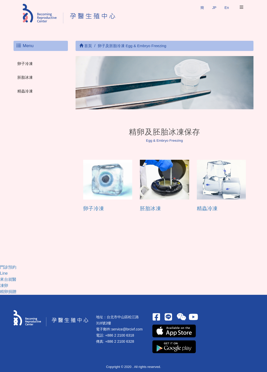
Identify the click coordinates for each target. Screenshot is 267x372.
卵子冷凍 (25, 63)
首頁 (85, 46)
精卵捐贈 (8, 291)
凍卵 (4, 285)
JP (214, 8)
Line (4, 273)
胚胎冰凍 (25, 77)
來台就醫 (8, 279)
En (227, 8)
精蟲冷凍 (25, 91)
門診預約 (8, 267)
